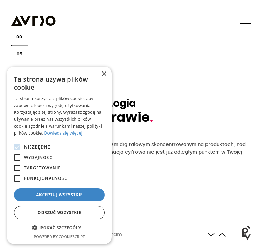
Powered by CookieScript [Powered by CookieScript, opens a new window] (59, 236)
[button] (59, 228)
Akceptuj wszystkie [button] (59, 195)
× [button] (103, 74)
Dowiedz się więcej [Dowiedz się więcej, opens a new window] (63, 133)
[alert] (59, 155)
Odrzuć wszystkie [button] (59, 212)
